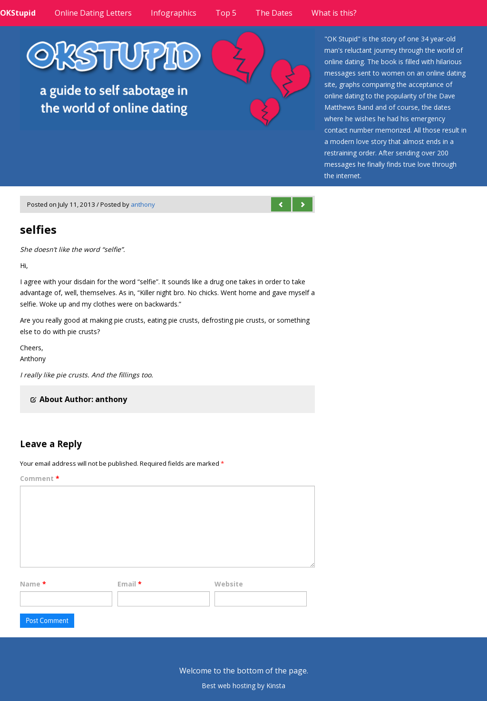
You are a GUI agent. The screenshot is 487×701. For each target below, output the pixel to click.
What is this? (334, 13)
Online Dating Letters (93, 13)
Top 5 (225, 13)
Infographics (173, 13)
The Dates (273, 13)
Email (129, 583)
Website (228, 583)
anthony (143, 204)
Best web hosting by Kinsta (243, 685)
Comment (39, 478)
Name (33, 583)
